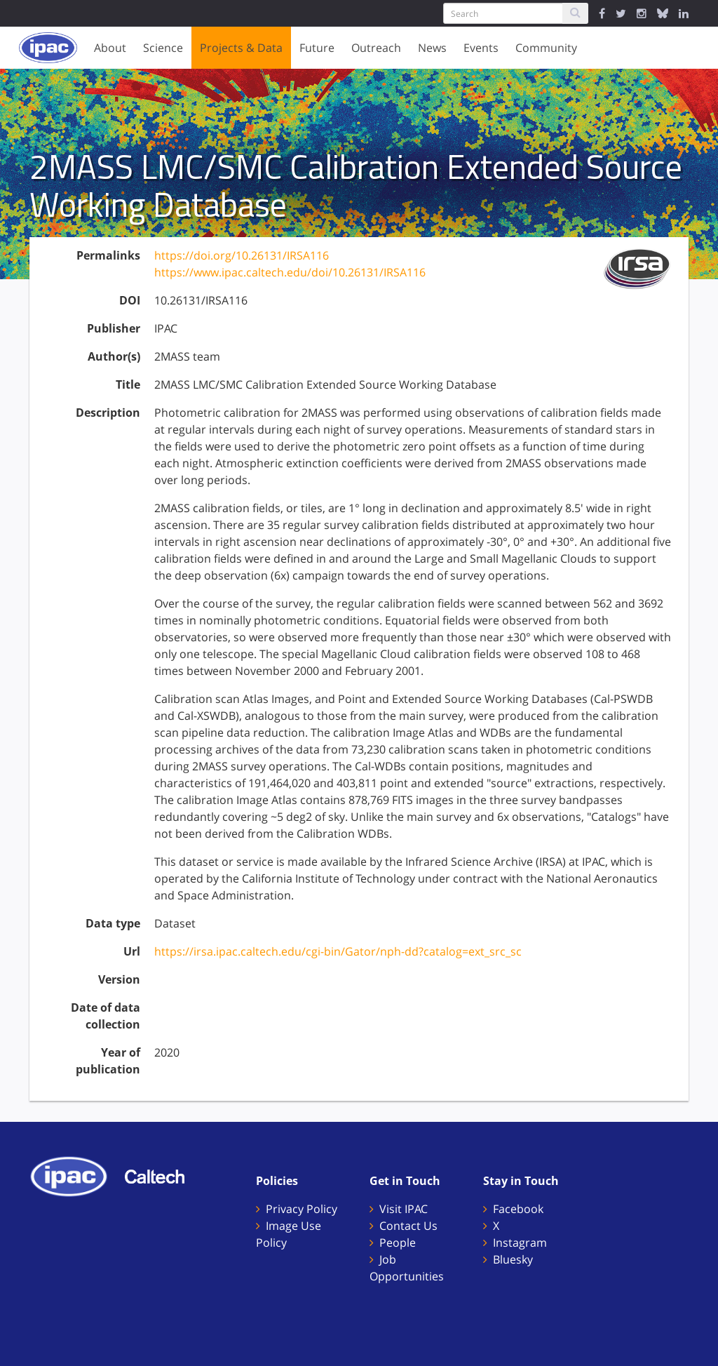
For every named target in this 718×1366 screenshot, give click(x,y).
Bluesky (513, 1259)
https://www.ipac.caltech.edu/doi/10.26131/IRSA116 (290, 272)
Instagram (520, 1242)
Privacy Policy (301, 1209)
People (397, 1242)
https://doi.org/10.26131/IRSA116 (241, 255)
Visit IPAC (403, 1209)
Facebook (518, 1209)
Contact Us (408, 1225)
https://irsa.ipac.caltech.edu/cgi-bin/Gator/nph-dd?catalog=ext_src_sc (338, 951)
